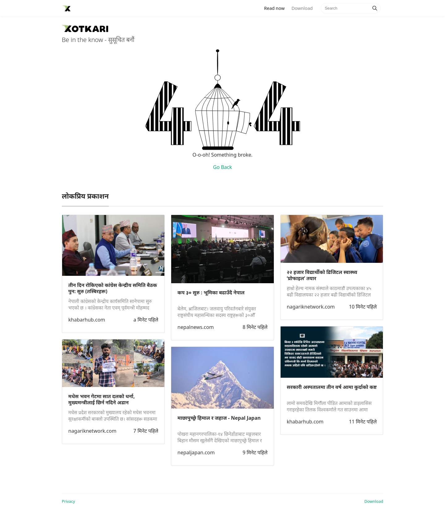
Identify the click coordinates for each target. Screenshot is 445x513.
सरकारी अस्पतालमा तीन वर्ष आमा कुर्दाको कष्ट (332, 387)
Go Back (222, 167)
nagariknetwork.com (92, 430)
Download (301, 8)
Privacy (68, 501)
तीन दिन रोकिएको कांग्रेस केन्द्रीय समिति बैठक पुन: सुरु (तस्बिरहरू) (112, 288)
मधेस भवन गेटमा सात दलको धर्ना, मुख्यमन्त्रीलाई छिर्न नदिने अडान (101, 399)
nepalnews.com (195, 327)
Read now (276, 8)
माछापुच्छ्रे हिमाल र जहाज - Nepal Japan (219, 417)
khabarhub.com (86, 319)
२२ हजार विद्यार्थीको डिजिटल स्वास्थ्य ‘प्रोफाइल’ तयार (322, 275)
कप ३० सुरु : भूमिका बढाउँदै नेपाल (210, 292)
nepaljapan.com (195, 452)
